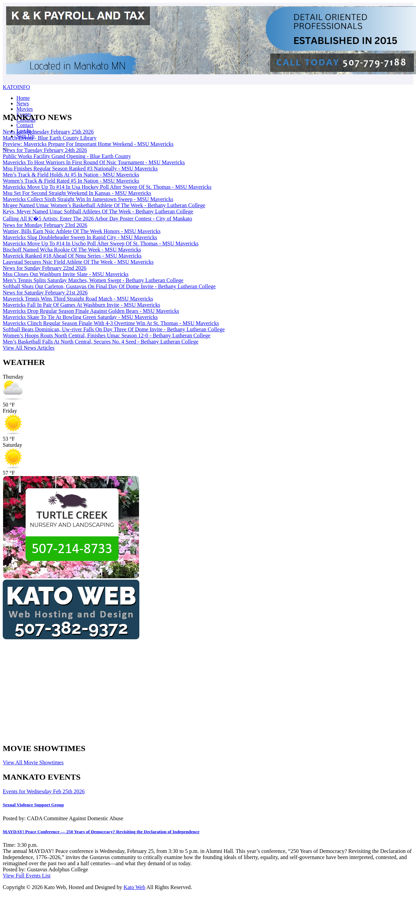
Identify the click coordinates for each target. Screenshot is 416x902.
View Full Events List (27, 875)
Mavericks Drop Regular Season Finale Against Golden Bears (91, 311)
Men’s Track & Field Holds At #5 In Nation (71, 175)
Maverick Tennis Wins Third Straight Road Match (78, 299)
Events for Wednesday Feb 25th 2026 (44, 791)
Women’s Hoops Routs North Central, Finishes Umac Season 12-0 (106, 335)
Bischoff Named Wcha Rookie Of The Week (72, 250)
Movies (24, 109)
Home (23, 98)
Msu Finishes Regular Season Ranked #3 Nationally (80, 168)
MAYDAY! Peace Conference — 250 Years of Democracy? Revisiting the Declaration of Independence (101, 831)
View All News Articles (28, 348)
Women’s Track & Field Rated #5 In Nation (71, 181)
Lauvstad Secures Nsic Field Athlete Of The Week (78, 262)
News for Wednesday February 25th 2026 (48, 132)
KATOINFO (16, 87)
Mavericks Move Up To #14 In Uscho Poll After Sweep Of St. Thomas (100, 243)
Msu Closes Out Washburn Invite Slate (65, 274)
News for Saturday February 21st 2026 (45, 292)
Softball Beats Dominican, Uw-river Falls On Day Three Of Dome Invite (114, 329)
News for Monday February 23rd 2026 (45, 225)
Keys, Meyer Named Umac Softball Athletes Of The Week (98, 211)
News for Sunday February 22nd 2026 (44, 268)
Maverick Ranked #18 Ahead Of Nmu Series (72, 256)
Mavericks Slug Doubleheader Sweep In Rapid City (80, 237)
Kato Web (134, 887)
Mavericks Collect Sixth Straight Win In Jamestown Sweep (88, 199)
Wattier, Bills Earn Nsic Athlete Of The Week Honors (82, 231)
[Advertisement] (153, 689)
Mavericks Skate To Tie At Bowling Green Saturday (80, 317)
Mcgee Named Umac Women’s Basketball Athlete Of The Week (104, 205)
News (22, 103)
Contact (24, 125)
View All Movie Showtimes (33, 762)
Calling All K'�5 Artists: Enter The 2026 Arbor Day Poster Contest (97, 218)
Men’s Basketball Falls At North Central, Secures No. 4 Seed (100, 342)
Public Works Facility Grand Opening (67, 156)
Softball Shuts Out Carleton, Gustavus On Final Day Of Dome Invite (109, 286)
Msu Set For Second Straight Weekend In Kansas (77, 193)
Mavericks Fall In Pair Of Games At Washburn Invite (81, 305)
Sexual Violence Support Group (33, 804)
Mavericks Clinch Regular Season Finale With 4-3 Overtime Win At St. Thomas (111, 323)
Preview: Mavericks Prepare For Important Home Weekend (88, 144)
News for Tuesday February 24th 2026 (45, 150)
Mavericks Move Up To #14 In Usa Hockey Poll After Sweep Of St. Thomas (107, 187)
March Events (50, 138)
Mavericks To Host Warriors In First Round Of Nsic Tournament (94, 162)
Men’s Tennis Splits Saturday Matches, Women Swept (93, 280)
